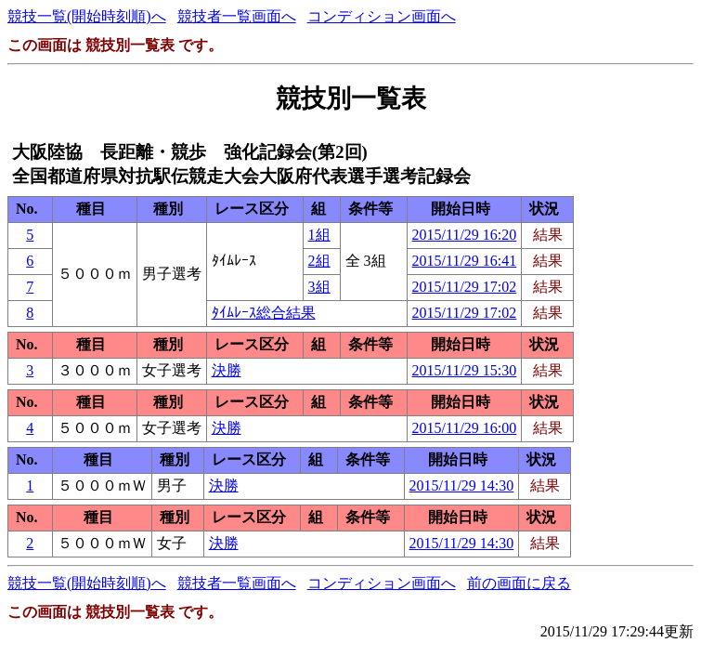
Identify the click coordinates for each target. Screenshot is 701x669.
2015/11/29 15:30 (464, 370)
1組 (319, 235)
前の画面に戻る (519, 583)
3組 (319, 287)
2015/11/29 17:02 (464, 287)
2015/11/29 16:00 (464, 428)
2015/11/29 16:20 (464, 235)
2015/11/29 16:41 (464, 261)
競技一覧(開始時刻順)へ (86, 16)
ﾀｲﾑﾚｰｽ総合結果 (264, 313)
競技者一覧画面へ (236, 16)
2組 (319, 261)
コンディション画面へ (381, 16)
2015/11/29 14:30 (461, 485)
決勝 (226, 370)
